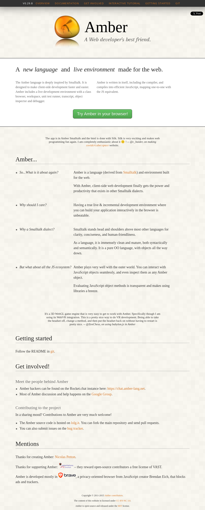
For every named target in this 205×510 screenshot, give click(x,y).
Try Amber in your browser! (102, 113)
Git (177, 3)
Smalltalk (130, 172)
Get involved (94, 3)
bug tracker (75, 428)
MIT (120, 506)
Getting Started (157, 3)
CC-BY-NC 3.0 (123, 500)
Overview (43, 3)
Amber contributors (113, 495)
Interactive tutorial (124, 3)
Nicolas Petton (65, 457)
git (52, 351)
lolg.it (75, 423)
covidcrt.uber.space (97, 145)
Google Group (101, 394)
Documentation (67, 3)
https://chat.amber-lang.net (126, 388)
